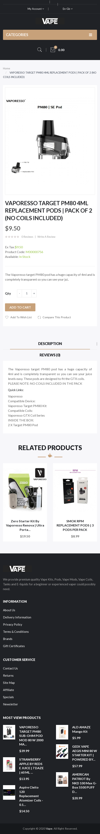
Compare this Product (57, 317)
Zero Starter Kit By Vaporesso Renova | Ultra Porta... (25, 525)
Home (6, 68)
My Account (36, 8)
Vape (49, 828)
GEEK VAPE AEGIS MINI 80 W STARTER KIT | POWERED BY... (84, 752)
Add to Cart (20, 307)
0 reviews (27, 237)
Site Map (9, 682)
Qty (8, 293)
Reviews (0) (50, 355)
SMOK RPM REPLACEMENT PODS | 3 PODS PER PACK (75, 525)
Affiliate (8, 690)
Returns (8, 675)
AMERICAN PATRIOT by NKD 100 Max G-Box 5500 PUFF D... (84, 782)
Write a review (46, 237)
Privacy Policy (12, 624)
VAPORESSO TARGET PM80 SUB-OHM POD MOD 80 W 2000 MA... (31, 735)
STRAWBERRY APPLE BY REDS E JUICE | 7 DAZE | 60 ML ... (31, 765)
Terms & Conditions (16, 631)
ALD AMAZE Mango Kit (81, 729)
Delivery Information (17, 617)
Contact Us (10, 668)
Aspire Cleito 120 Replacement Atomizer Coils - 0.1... (31, 795)
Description (50, 343)
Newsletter (10, 704)
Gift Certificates (14, 646)
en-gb (68, 8)
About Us (9, 610)
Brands (7, 639)
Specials (8, 697)
